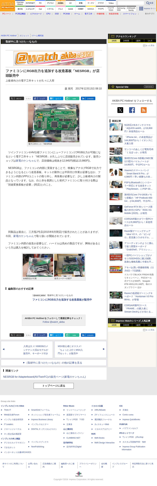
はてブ (58, 99)
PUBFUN (123, 424)
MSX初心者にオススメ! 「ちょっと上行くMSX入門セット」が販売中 (70, 350)
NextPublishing (37, 447)
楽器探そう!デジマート (76, 415)
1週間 (138, 41)
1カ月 (150, 41)
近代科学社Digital (73, 447)
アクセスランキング (126, 36)
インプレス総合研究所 (13, 419)
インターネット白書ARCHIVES (17, 452)
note (74, 99)
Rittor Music (68, 406)
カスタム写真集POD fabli (134, 442)
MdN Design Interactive (105, 443)
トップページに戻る (53, 385)
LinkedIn (90, 99)
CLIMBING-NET (73, 438)
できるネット (10, 447)
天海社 (125, 410)
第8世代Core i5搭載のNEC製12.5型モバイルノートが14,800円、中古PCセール (138, 161)
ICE (121, 406)
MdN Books (99, 438)
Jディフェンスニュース (105, 415)
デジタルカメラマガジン (14, 443)
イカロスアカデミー (103, 429)
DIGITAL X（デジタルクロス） (44, 429)
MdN (93, 434)
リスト (28, 99)
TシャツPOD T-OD (75, 419)
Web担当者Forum (11, 415)
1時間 (114, 41)
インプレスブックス (40, 442)
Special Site (122, 87)
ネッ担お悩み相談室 (12, 434)
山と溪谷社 (68, 429)
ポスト (19, 99)
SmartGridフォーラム (40, 410)
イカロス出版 (97, 406)
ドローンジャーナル (12, 429)
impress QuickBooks (131, 419)
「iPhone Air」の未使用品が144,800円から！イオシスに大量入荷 (138, 140)
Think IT (7, 410)
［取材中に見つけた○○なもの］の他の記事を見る (53, 362)
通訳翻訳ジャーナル (103, 419)
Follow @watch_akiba (54, 322)
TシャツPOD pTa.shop (133, 437)
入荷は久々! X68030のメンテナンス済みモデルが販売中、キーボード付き (35, 350)
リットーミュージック (76, 410)
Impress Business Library (42, 419)
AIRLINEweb (100, 410)
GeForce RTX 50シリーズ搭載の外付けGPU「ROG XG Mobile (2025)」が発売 (138, 209)
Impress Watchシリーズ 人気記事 (133, 321)
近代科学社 (68, 443)
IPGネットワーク (126, 433)
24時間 (126, 41)
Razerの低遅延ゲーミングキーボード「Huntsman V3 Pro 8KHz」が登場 (138, 296)
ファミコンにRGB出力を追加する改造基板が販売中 (62, 299)
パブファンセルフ (130, 428)
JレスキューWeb (102, 424)
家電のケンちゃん (26, 160)
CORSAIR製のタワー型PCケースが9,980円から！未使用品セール (138, 222)
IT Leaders (8, 424)
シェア (42, 99)
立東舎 (69, 424)
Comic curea (128, 415)
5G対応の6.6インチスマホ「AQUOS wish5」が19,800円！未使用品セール (138, 128)
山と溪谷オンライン (75, 433)
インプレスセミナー (40, 424)
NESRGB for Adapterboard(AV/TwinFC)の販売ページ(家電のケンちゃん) (44, 376)
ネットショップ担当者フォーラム (45, 415)
